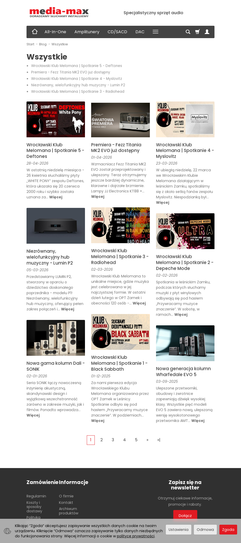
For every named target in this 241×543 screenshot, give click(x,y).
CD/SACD (117, 32)
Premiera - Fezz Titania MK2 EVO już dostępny (70, 72)
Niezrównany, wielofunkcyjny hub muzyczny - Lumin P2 (78, 85)
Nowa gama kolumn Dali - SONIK (56, 366)
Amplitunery (86, 32)
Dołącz (185, 515)
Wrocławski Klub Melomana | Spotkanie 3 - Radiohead (77, 91)
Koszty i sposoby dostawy (34, 507)
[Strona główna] (59, 12)
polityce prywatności (135, 536)
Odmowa (205, 529)
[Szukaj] (188, 32)
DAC (139, 32)
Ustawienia (178, 529)
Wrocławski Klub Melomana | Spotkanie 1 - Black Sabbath (119, 363)
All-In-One (55, 32)
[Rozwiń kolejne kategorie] (155, 32)
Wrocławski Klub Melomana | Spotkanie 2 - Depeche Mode (184, 262)
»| (158, 440)
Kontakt (66, 502)
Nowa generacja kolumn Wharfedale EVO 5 (183, 372)
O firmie (66, 495)
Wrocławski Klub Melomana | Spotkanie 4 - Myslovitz (76, 78)
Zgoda (228, 529)
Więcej (55, 197)
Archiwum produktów (68, 511)
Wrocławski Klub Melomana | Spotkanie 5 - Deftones (76, 65)
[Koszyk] (197, 32)
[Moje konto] (207, 32)
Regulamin (36, 495)
